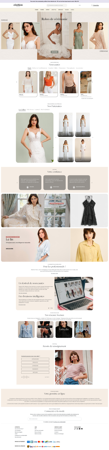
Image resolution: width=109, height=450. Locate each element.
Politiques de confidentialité (21, 435)
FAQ (35, 428)
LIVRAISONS (35, 365)
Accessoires (79, 68)
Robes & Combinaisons (39, 68)
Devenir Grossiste (58, 430)
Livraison (56, 432)
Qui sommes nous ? (19, 428)
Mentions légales (18, 432)
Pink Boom (30, 109)
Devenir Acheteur (58, 428)
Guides (72, 9)
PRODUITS (35, 362)
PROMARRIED (45, 109)
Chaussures (62, 68)
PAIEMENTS (35, 369)
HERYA (82, 94)
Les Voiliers (22, 109)
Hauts (29, 68)
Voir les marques (23, 293)
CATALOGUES (35, 359)
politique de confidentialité (59, 422)
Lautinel (37, 109)
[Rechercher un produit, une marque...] (58, 5)
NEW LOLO (21, 94)
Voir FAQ (47, 377)
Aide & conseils (38, 433)
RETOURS (35, 372)
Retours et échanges (59, 433)
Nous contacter (38, 432)
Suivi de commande (39, 430)
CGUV (16, 433)
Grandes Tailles (53, 68)
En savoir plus (54, 273)
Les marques (18, 430)
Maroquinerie (71, 68)
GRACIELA (42, 94)
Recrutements (18, 437)
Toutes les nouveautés (87, 98)
